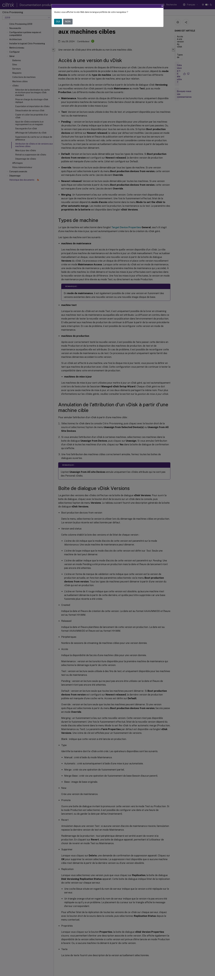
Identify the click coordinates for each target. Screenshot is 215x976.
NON (68, 21)
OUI (58, 21)
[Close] (162, 6)
